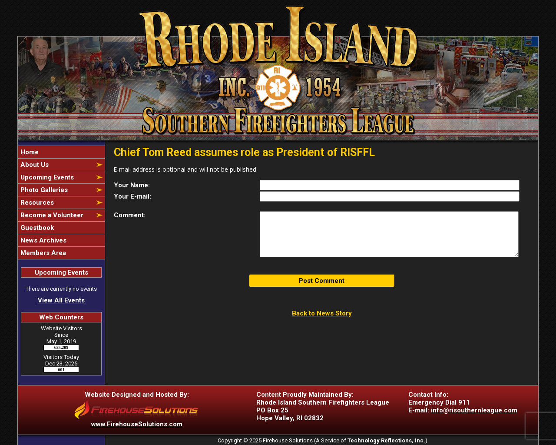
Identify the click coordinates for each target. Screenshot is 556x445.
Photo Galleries (43, 190)
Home (29, 152)
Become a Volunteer (51, 215)
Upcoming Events (46, 177)
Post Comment (321, 281)
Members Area (42, 253)
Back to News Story (322, 313)
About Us (34, 165)
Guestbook (36, 228)
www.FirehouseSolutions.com (136, 424)
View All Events (61, 300)
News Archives (42, 240)
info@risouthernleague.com (474, 410)
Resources (36, 202)
